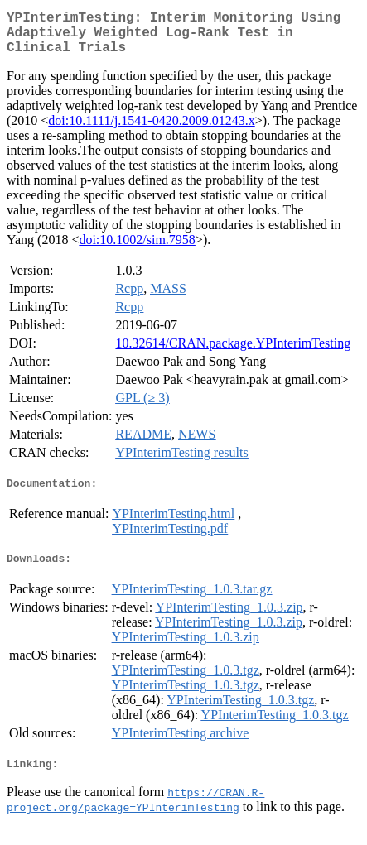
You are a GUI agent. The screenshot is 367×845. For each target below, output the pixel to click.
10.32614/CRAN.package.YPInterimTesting (232, 353)
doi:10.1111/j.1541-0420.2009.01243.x (151, 130)
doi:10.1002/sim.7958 (137, 249)
